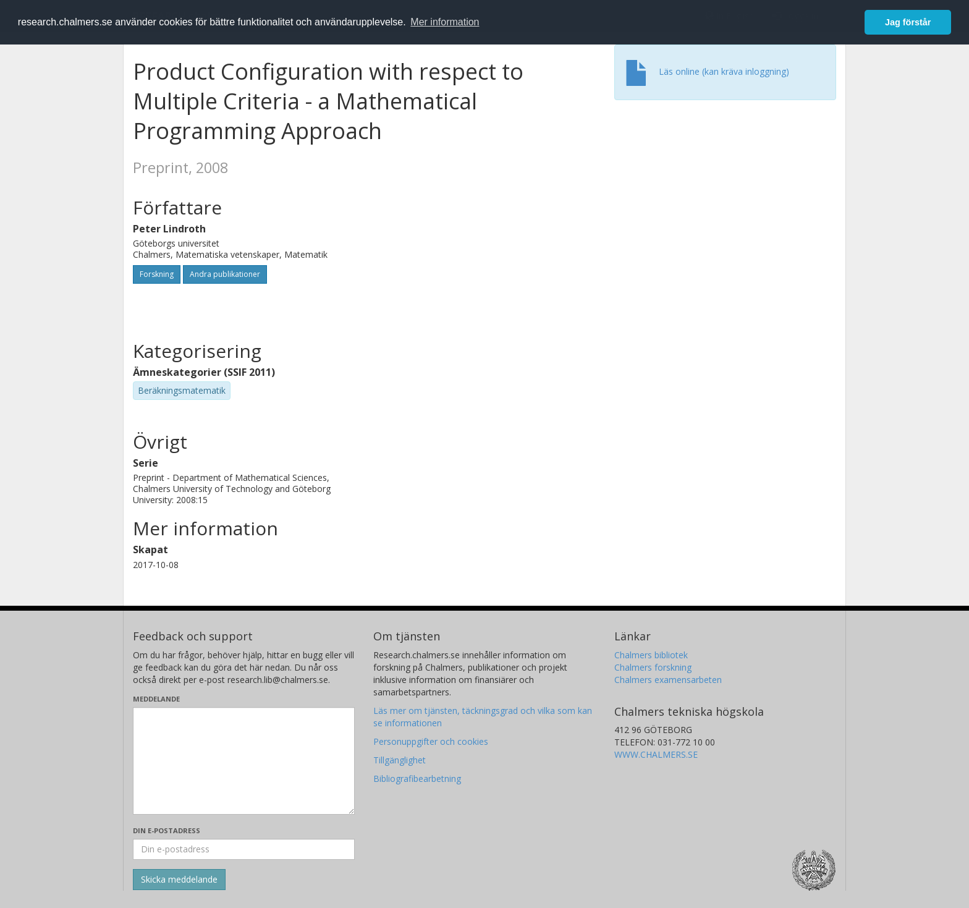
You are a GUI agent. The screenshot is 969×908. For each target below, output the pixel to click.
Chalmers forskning (653, 667)
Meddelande (156, 698)
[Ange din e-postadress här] (244, 849)
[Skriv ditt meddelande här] (244, 761)
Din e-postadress (166, 830)
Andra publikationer (225, 274)
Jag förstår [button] (908, 22)
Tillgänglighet (399, 760)
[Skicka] (179, 879)
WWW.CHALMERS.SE (656, 754)
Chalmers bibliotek (651, 655)
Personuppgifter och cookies (430, 741)
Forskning (157, 274)
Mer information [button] (444, 22)
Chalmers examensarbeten (668, 679)
